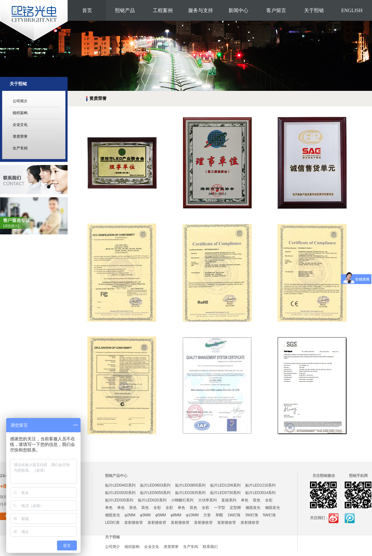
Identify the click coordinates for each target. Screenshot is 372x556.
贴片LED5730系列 (225, 493)
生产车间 (20, 148)
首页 (87, 10)
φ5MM (160, 515)
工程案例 (163, 10)
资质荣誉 (20, 136)
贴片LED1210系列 (260, 485)
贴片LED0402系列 (120, 485)
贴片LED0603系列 (155, 485)
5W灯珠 (269, 515)
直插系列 (228, 500)
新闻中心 (238, 10)
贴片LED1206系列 (225, 485)
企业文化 (20, 124)
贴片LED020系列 (152, 500)
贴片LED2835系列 (190, 493)
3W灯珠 (251, 515)
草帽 (219, 515)
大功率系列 (207, 500)
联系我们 (210, 547)
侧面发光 (253, 507)
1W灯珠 (234, 515)
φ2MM (130, 515)
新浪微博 (334, 518)
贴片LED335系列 (119, 500)
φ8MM (175, 515)
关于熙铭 (314, 10)
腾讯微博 (350, 518)
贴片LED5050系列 (155, 493)
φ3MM (145, 515)
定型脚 (235, 507)
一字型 (219, 507)
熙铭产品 (125, 10)
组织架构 (20, 113)
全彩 (268, 500)
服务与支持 (200, 10)
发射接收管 (133, 522)
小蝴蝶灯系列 (182, 500)
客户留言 (276, 10)
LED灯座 (112, 522)
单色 (244, 500)
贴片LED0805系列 (190, 485)
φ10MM (192, 515)
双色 (256, 500)
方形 (207, 515)
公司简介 (20, 101)
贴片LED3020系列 (120, 493)
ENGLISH (351, 10)
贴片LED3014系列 (260, 493)
